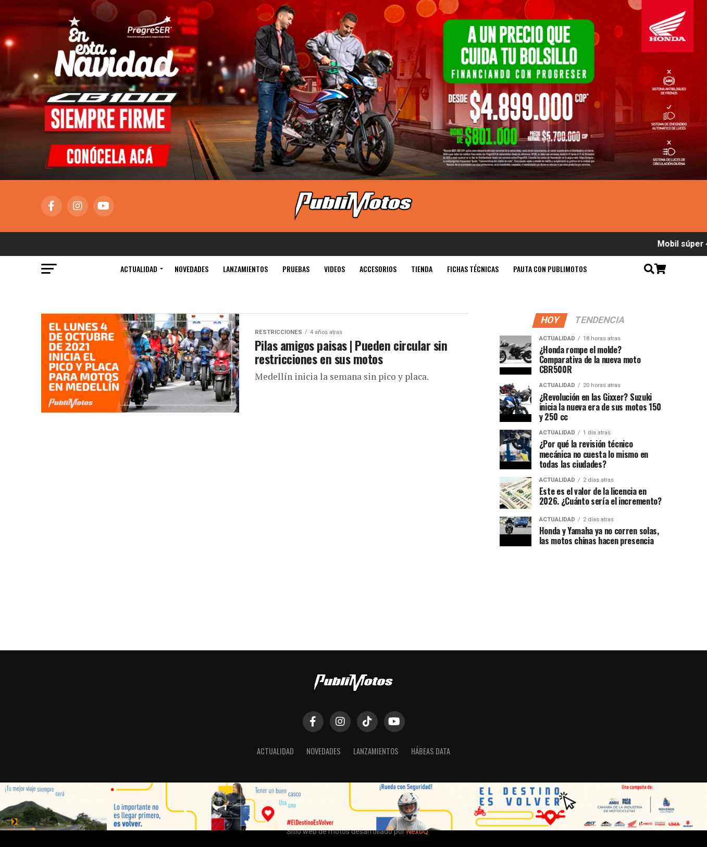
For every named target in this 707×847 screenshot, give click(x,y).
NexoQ (417, 831)
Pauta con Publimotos (550, 268)
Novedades (191, 268)
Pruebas (295, 268)
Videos (334, 268)
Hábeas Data (430, 751)
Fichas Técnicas (473, 268)
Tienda (421, 268)
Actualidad (138, 268)
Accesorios (377, 268)
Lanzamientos (245, 268)
